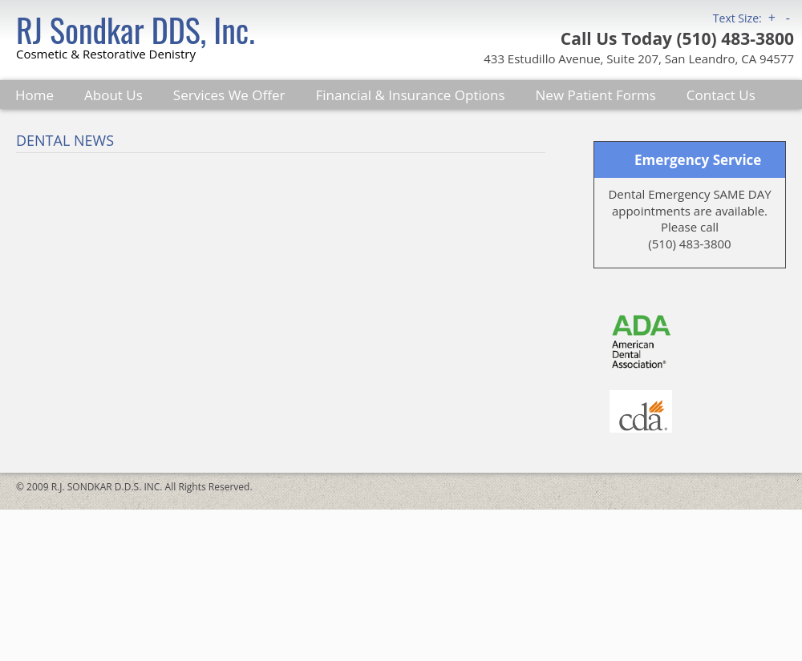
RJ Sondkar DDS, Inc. (135, 30)
